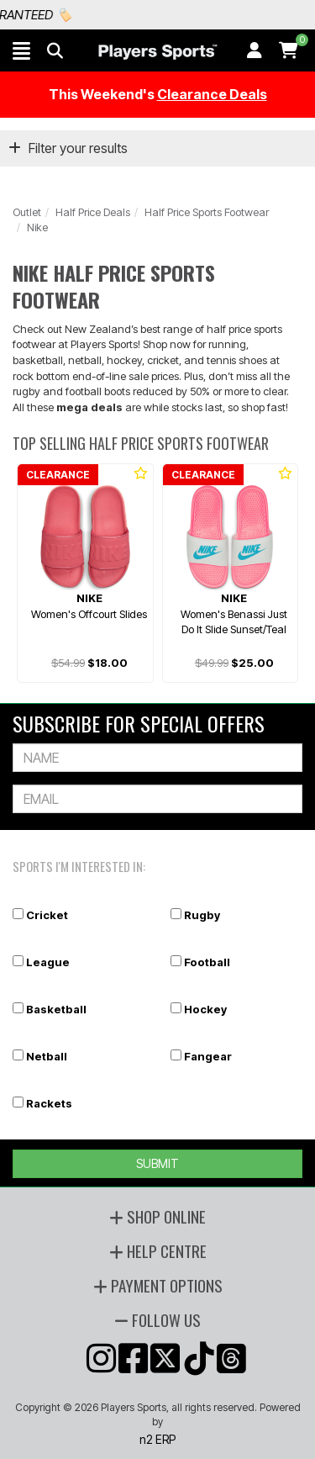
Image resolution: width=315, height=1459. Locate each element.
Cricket (47, 915)
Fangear (208, 1056)
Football (207, 962)
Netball (46, 1056)
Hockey (205, 1009)
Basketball (56, 1009)
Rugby (202, 915)
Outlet (27, 212)
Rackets (49, 1103)
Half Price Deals (92, 212)
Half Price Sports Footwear (206, 212)
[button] (21, 50)
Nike (37, 227)
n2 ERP (157, 1439)
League (48, 962)
